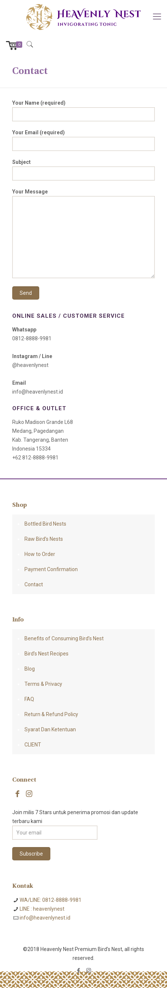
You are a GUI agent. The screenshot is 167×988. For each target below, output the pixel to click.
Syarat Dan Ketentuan (50, 729)
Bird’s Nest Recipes (46, 654)
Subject (83, 170)
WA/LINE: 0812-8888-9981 (50, 900)
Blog (29, 669)
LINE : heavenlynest (42, 909)
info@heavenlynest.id (45, 918)
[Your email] (54, 833)
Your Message (83, 233)
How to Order (39, 554)
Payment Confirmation (51, 569)
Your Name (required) (83, 110)
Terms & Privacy (43, 684)
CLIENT (32, 745)
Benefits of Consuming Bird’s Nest (64, 638)
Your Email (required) (83, 140)
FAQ (29, 699)
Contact (33, 584)
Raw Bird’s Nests (43, 539)
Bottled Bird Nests (45, 524)
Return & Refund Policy (51, 714)
